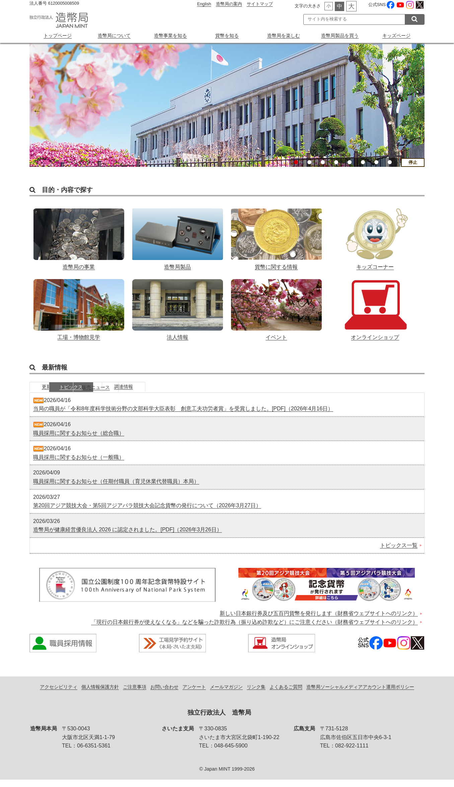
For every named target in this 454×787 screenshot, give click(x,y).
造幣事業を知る (170, 35)
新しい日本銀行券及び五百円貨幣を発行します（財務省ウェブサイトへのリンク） (319, 621)
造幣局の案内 (229, 3)
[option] (227, 105)
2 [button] (309, 162)
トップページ (58, 35)
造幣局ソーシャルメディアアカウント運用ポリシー (360, 694)
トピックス (105, 393)
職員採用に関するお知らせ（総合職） (78, 440)
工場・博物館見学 (78, 310)
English (204, 3)
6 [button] (363, 162)
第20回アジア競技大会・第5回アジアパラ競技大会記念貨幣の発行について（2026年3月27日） (147, 513)
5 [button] (350, 162)
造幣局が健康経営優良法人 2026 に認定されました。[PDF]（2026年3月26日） (127, 537)
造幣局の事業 (78, 236)
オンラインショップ (375, 310)
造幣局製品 (177, 236)
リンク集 (256, 694)
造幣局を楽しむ (283, 35)
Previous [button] (36, 110)
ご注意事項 (134, 694)
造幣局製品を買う (340, 35)
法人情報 (177, 310)
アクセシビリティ (58, 694)
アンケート (194, 694)
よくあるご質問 (286, 694)
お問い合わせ (164, 694)
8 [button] (390, 162)
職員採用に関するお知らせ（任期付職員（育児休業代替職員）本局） (116, 488)
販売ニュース (155, 393)
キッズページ (396, 35)
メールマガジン (226, 694)
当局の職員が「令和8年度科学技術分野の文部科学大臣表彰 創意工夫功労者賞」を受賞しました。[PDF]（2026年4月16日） (183, 416)
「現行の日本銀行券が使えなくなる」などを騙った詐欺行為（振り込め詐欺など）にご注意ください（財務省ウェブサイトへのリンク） (254, 629)
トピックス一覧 (399, 552)
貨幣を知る (227, 35)
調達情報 (205, 393)
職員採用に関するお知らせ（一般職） (78, 464)
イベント (276, 310)
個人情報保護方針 (100, 694)
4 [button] (336, 162)
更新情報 (54, 393)
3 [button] (323, 162)
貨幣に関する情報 (276, 236)
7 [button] (376, 162)
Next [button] (417, 110)
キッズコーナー (375, 236)
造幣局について (114, 35)
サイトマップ (260, 3)
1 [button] (296, 162)
